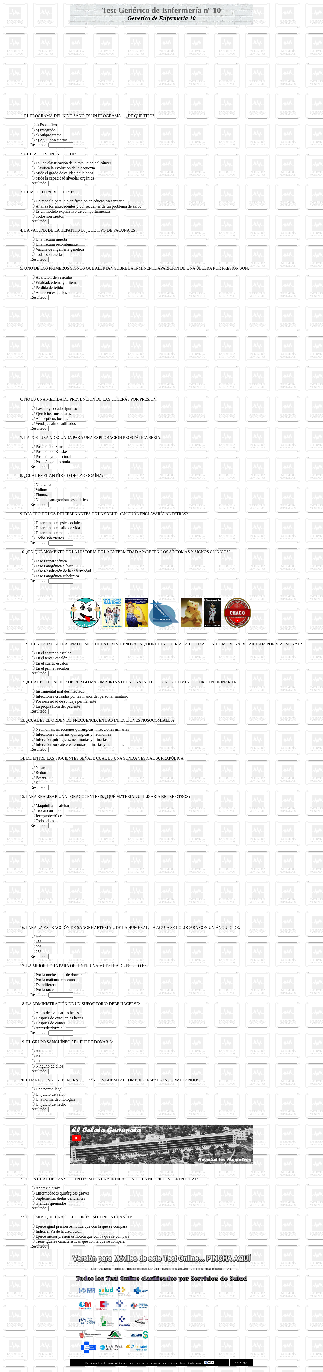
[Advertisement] (161, 62)
